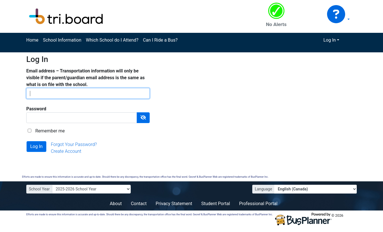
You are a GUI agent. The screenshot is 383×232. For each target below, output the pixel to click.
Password (36, 108)
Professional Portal (258, 203)
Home (32, 40)
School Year (39, 189)
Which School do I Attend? (112, 40)
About (116, 203)
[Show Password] (143, 117)
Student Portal (215, 203)
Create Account (66, 151)
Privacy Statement (174, 203)
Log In (329, 40)
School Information (62, 40)
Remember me (50, 131)
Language (263, 189)
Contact (139, 203)
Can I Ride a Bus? (160, 40)
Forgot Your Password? (74, 144)
